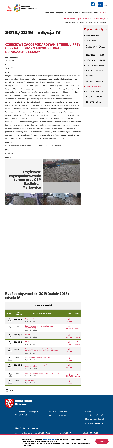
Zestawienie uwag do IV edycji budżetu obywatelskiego (39, 327)
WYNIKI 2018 (29, 380)
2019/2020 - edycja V (94, 81)
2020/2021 (90, 76)
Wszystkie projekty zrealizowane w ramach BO (95, 48)
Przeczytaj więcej (49, 439)
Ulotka (27, 342)
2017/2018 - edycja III (94, 91)
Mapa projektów (92, 35)
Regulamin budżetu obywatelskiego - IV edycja (41, 319)
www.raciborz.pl (96, 423)
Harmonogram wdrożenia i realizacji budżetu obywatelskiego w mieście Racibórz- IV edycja (41, 349)
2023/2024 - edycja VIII (95, 60)
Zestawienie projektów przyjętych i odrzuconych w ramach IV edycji (43, 365)
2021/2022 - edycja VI (94, 70)
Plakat (27, 334)
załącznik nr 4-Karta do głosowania (37, 357)
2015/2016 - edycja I (94, 102)
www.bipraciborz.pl (96, 419)
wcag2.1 (105, 4)
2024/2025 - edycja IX (95, 55)
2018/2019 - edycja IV (98, 19)
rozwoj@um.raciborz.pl (94, 415)
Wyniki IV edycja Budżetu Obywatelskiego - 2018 (42, 373)
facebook (93, 4)
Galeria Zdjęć (91, 40)
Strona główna (69, 19)
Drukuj (11, 390)
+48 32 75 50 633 (60, 411)
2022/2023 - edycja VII (95, 65)
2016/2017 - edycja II (94, 97)
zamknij (102, 441)
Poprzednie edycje (83, 19)
